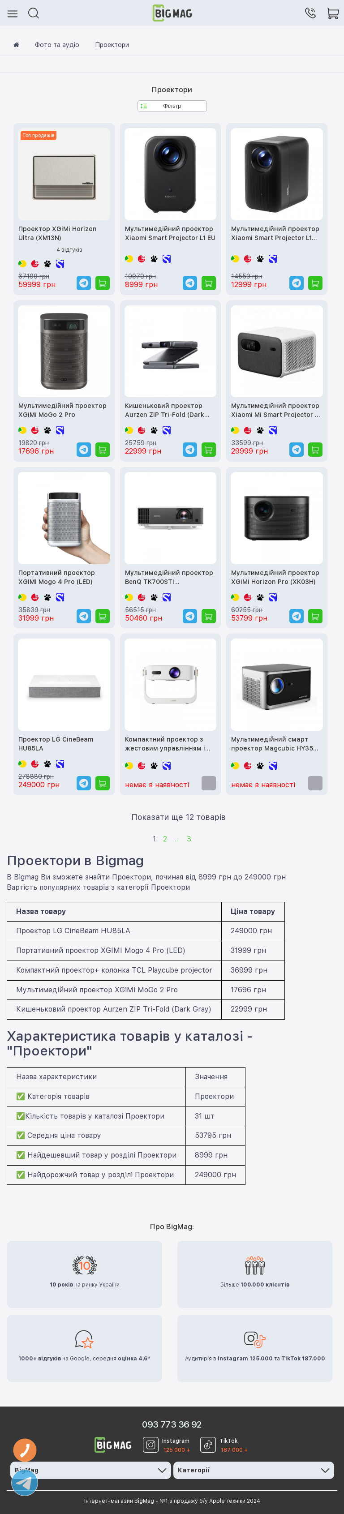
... (177, 839)
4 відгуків (69, 250)
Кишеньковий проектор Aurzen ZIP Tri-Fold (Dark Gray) (164, 411)
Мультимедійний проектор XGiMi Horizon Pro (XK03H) (275, 577)
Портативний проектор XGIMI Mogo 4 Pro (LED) (56, 577)
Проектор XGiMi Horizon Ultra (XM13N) (57, 233)
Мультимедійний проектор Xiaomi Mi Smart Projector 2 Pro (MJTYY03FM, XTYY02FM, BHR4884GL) (275, 411)
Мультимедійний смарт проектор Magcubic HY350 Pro (274, 744)
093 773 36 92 (172, 1424)
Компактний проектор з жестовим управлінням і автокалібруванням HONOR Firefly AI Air (169, 744)
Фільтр (161, 106)
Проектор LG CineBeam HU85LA (55, 744)
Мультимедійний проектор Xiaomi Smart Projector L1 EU (170, 233)
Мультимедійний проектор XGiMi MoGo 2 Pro (62, 410)
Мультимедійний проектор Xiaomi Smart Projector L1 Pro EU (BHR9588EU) (275, 234)
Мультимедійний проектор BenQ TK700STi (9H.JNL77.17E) (169, 578)
